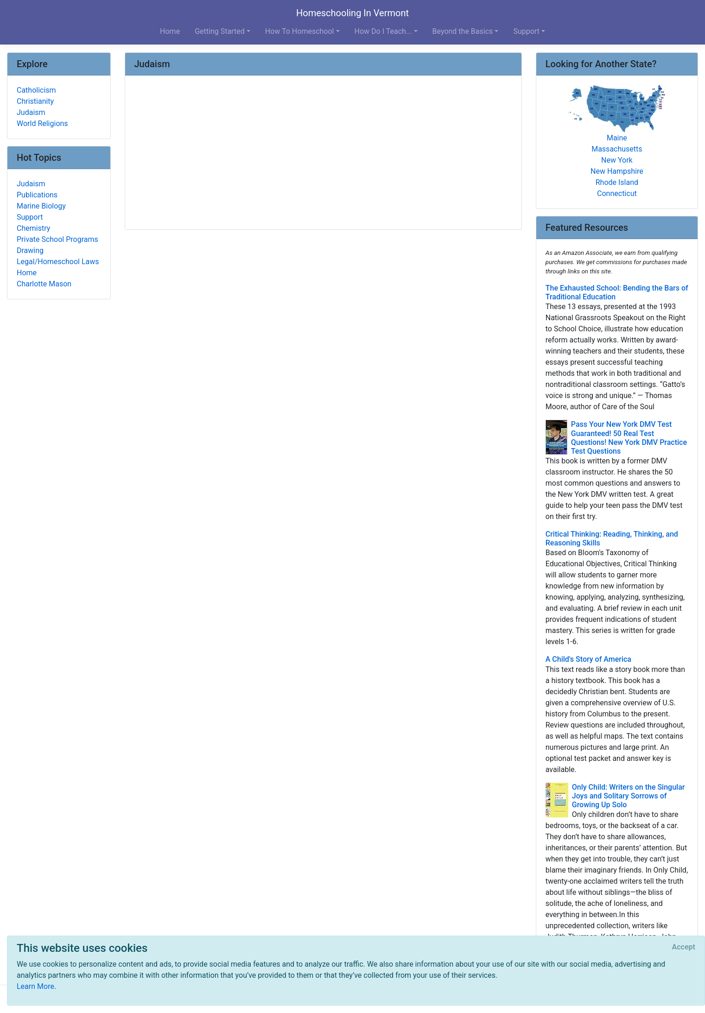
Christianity (35, 101)
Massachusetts (616, 149)
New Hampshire (617, 171)
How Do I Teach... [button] (383, 31)
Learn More (35, 986)
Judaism (31, 112)
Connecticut (617, 193)
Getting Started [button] (220, 31)
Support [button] (526, 31)
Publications (37, 194)
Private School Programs (57, 239)
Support (30, 217)
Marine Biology (41, 206)
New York (617, 160)
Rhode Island (617, 182)
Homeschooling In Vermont (352, 13)
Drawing (30, 250)
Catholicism (36, 90)
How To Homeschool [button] (299, 31)
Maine (617, 137)
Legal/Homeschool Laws (58, 261)
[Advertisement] (323, 153)
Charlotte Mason (44, 283)
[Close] (684, 947)
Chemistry (33, 228)
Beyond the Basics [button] (462, 31)
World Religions (42, 123)
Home (170, 31)
